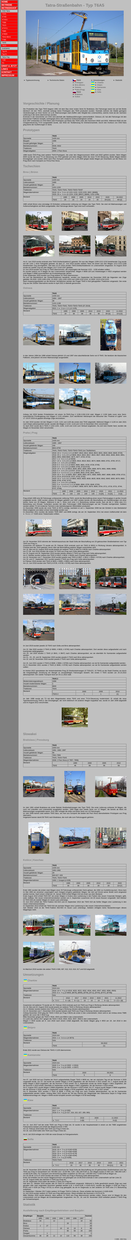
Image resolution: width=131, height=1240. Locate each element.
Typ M (4, 51)
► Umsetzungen (98, 80)
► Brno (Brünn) (79, 85)
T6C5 (4, 45)
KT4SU (5, 20)
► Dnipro (98, 85)
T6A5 (79, 80)
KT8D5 (4, 34)
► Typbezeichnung (32, 80)
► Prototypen (78, 83)
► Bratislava (77, 94)
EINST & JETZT (9, 66)
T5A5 (4, 14)
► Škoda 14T (28, 514)
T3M (3, 60)
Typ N (4, 54)
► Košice (76, 97)
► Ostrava (77, 87)
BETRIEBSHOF (9, 8)
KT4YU (5, 28)
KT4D (4, 17)
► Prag (63, 991)
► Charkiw (99, 83)
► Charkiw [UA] (66, 453)
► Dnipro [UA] (64, 308)
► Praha (63, 192)
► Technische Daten (55, 80)
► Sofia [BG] (65, 455)
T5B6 (4, 22)
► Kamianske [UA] (66, 473)
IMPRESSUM (8, 75)
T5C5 (4, 25)
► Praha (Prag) (79, 90)
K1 (3, 63)
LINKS (5, 69)
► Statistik (117, 80)
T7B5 (4, 40)
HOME (5, 2)
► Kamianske (100, 87)
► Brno (63, 469)
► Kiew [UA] (63, 459)
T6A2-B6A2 (6, 37)
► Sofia (98, 92)
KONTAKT (7, 72)
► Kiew (98, 90)
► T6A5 (56, 1000)
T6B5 (4, 31)
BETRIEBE (7, 5)
